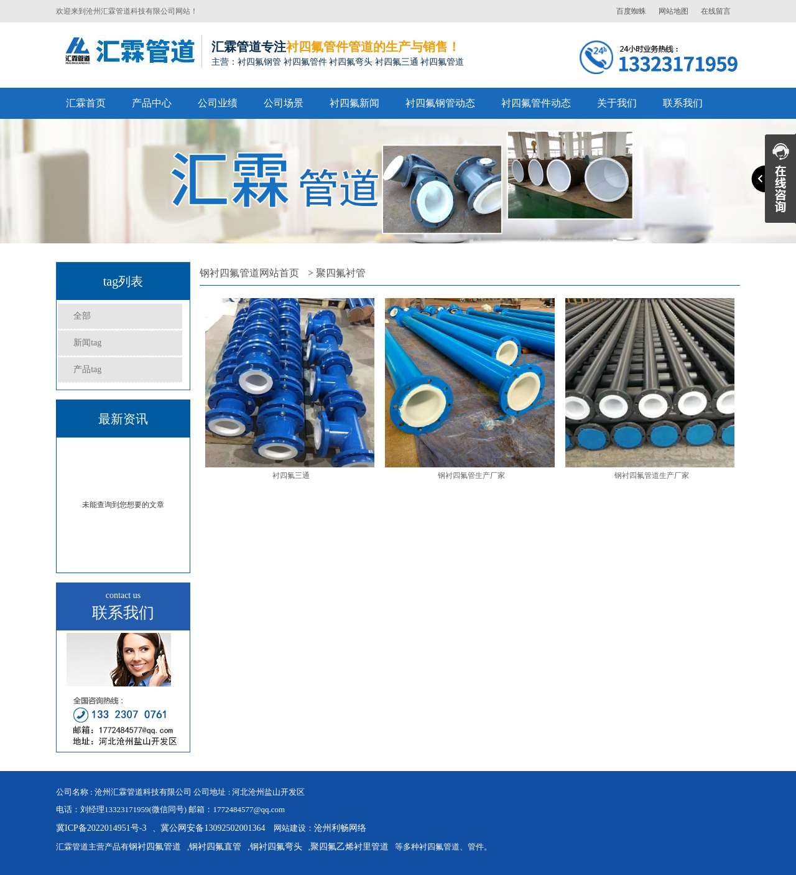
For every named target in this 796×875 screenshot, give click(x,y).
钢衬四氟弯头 (276, 846)
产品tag (87, 369)
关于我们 (617, 103)
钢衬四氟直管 (215, 846)
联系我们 (683, 103)
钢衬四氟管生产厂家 (471, 475)
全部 (82, 316)
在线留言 (716, 11)
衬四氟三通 (291, 475)
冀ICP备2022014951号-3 (101, 828)
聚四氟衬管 (341, 273)
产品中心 (152, 103)
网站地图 (673, 11)
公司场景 (283, 103)
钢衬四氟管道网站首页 (249, 273)
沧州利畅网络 (340, 828)
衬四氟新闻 (354, 103)
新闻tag (87, 342)
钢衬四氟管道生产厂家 (651, 475)
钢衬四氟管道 (155, 846)
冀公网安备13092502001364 (212, 828)
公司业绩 (218, 103)
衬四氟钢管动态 (440, 103)
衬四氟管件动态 (536, 103)
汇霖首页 (86, 103)
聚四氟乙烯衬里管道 (349, 846)
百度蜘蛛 (631, 11)
